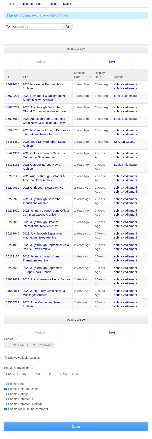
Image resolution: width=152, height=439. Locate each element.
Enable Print (14, 383)
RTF (49, 373)
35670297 (12, 95)
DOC (9, 373)
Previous (40, 61)
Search (67, 26)
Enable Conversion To (18, 367)
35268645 (12, 233)
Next (112, 61)
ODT (23, 373)
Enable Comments (18, 399)
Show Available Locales (22, 357)
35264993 (12, 245)
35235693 (12, 268)
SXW (61, 373)
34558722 (12, 302)
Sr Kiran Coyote (124, 141)
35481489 (12, 141)
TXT (75, 373)
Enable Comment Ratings (23, 404)
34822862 (12, 279)
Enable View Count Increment (26, 409)
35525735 (12, 130)
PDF (36, 373)
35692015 (12, 84)
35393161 (12, 164)
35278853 (12, 222)
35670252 (12, 107)
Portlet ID (10, 339)
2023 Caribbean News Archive (43, 187)
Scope (67, 3)
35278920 (12, 210)
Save (76, 427)
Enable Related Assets (21, 388)
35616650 (12, 118)
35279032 (12, 187)
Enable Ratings (16, 394)
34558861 (12, 290)
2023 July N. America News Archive (46, 279)
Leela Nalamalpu (125, 95)
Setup (10, 3)
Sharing (52, 3)
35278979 (12, 199)
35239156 (12, 256)
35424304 (12, 153)
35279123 (12, 176)
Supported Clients (31, 3)
